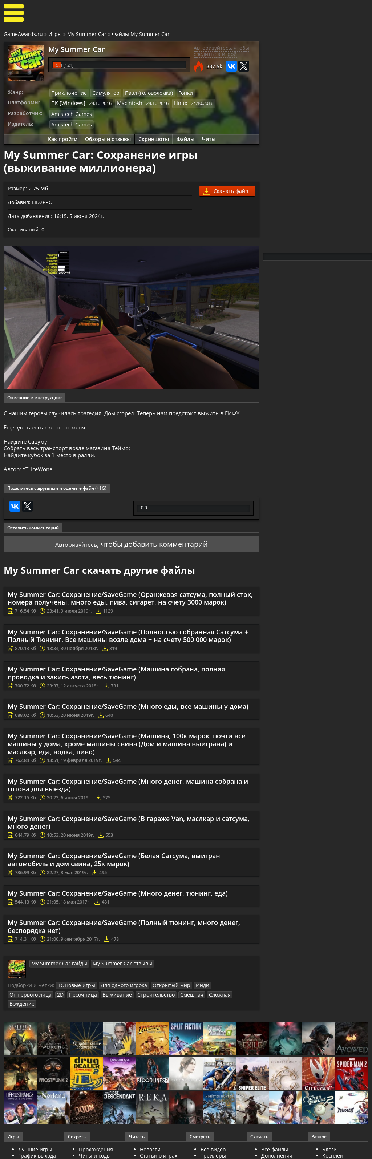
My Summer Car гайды (56, 969)
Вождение (174, 1000)
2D (248, 991)
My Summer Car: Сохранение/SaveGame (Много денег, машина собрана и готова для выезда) (128, 791)
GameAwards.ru (23, 34)
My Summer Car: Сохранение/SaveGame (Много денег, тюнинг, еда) (118, 899)
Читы (208, 137)
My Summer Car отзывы (113, 969)
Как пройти (62, 137)
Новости (150, 1145)
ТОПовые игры (75, 991)
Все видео (213, 1145)
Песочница (22, 1000)
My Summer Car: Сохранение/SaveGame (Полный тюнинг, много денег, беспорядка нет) (124, 932)
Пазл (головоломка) (141, 92)
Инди (191, 991)
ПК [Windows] (66, 102)
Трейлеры (213, 1151)
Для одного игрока (118, 991)
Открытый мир (162, 991)
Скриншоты (153, 137)
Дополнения (276, 1151)
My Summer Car (86, 34)
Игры (55, 34)
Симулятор (101, 92)
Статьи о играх (158, 1151)
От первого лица (221, 991)
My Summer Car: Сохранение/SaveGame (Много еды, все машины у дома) (128, 712)
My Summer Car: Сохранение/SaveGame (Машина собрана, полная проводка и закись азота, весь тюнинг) (116, 679)
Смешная (122, 1000)
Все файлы (274, 1145)
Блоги (329, 1145)
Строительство (89, 1000)
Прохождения (96, 1145)
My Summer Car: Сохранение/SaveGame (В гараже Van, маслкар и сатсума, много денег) (129, 828)
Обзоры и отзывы (108, 137)
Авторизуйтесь (76, 550)
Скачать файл (225, 189)
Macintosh (124, 102)
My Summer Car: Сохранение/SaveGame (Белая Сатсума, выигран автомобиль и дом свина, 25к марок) (114, 865)
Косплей (332, 1151)
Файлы (185, 137)
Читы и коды (95, 1151)
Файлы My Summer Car (141, 34)
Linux (173, 102)
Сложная (148, 1000)
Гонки (176, 92)
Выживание (53, 1000)
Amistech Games (69, 112)
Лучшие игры (35, 1145)
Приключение (67, 92)
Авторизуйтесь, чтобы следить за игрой (221, 50)
